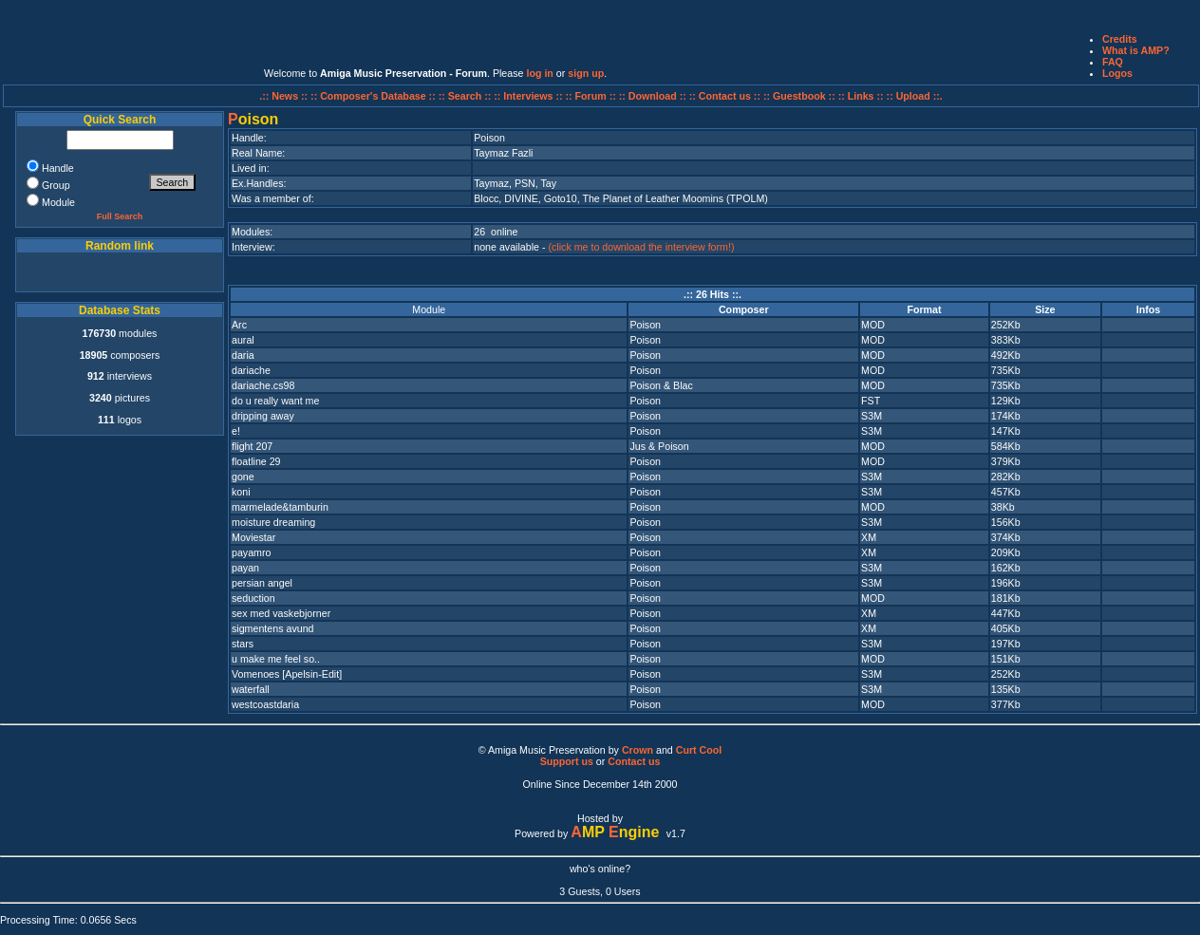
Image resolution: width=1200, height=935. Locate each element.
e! (236, 431)
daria (243, 355)
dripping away (263, 415)
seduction (253, 598)
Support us (566, 761)
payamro (251, 552)
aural (243, 340)
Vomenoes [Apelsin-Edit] (287, 674)
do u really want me (275, 400)
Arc (239, 324)
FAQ (1112, 61)
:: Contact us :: (724, 96)
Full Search (120, 216)
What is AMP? (1136, 50)
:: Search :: (467, 96)
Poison (645, 324)
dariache (251, 370)
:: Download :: (654, 96)
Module (428, 309)
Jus (637, 446)
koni (241, 491)
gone (243, 476)
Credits (1119, 39)
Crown (637, 750)
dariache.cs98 (263, 385)
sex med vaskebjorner (281, 613)
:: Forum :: (592, 96)
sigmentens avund (273, 628)
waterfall (251, 689)
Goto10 (560, 198)
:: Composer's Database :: (374, 96)
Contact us (634, 761)
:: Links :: (861, 96)
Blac (683, 385)
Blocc (486, 198)
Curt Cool (699, 750)
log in (539, 73)
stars (242, 643)
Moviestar (253, 537)
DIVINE (521, 198)
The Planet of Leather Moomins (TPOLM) (674, 198)
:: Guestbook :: (799, 96)
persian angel (262, 583)
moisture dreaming (273, 522)
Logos (1117, 73)
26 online (495, 231)
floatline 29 (256, 461)
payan (245, 567)
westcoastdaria (265, 704)
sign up (586, 73)
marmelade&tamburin (280, 507)
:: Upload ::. (915, 96)
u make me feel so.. (276, 658)
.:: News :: (284, 96)
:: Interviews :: (529, 96)
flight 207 (252, 446)
